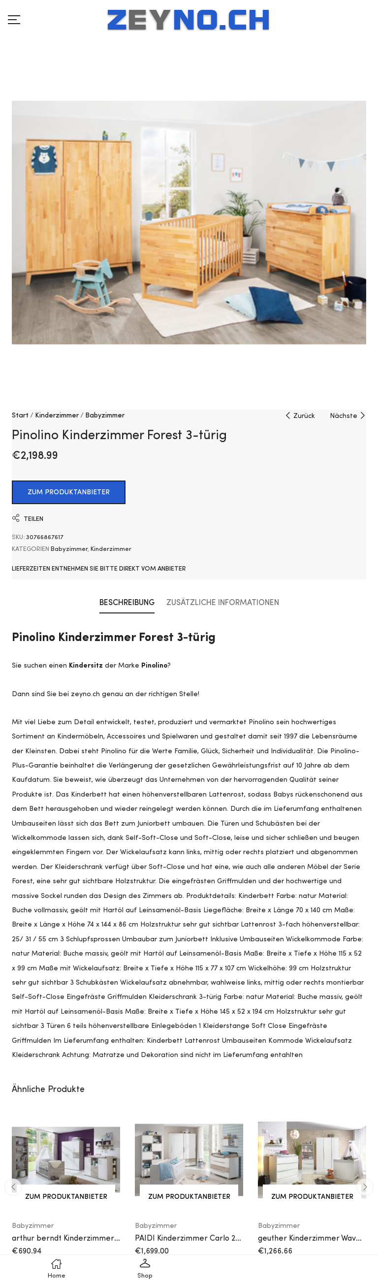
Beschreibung (127, 603)
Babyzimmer (105, 415)
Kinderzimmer (57, 415)
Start (20, 415)
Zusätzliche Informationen (222, 603)
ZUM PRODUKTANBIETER (69, 492)
